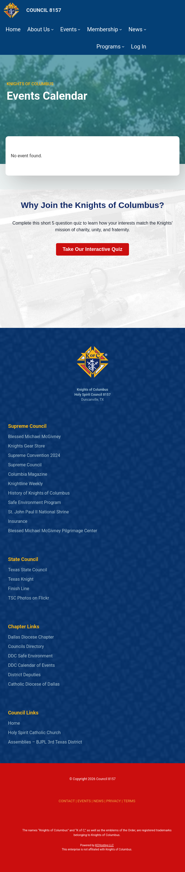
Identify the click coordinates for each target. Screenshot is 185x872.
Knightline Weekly (25, 483)
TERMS (129, 801)
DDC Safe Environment (30, 655)
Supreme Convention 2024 (34, 455)
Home (14, 723)
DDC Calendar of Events (31, 665)
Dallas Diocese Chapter (31, 637)
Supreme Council (25, 464)
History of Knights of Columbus (39, 493)
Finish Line (18, 588)
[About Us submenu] (52, 29)
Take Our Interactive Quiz (93, 249)
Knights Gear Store (26, 446)
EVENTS (84, 801)
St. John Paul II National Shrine (38, 512)
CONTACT (67, 801)
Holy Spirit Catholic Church (34, 732)
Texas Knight (21, 579)
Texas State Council (27, 569)
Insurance (17, 521)
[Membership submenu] (120, 29)
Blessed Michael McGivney (34, 436)
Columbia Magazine (27, 474)
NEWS (98, 801)
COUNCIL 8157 (43, 10)
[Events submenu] (79, 29)
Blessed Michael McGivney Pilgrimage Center (52, 530)
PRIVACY (113, 801)
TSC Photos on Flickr (28, 598)
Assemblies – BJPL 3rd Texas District (45, 742)
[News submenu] (145, 29)
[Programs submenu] (123, 46)
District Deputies (24, 674)
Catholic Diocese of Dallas (34, 684)
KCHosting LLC (104, 845)
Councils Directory (26, 646)
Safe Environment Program (34, 502)
